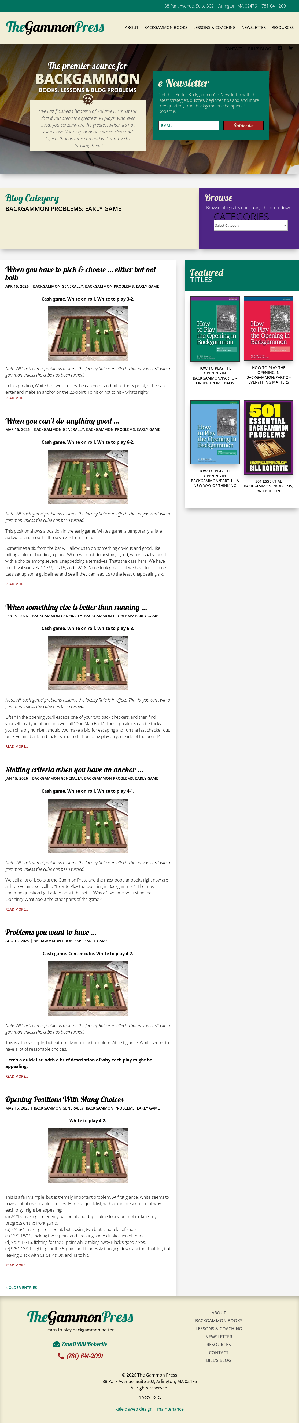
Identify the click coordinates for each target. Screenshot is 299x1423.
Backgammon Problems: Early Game (122, 286)
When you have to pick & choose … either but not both (80, 273)
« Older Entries (21, 1287)
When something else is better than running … (76, 607)
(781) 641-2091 (85, 1356)
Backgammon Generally (58, 286)
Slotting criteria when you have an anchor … (74, 769)
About (131, 27)
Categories (241, 217)
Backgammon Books (165, 27)
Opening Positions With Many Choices (64, 1099)
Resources (283, 27)
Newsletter (254, 27)
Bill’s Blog (259, 48)
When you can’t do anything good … (62, 421)
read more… (16, 397)
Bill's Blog (218, 1360)
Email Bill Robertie (84, 1344)
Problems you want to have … (51, 932)
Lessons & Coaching (214, 27)
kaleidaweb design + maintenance (150, 1409)
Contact (233, 48)
